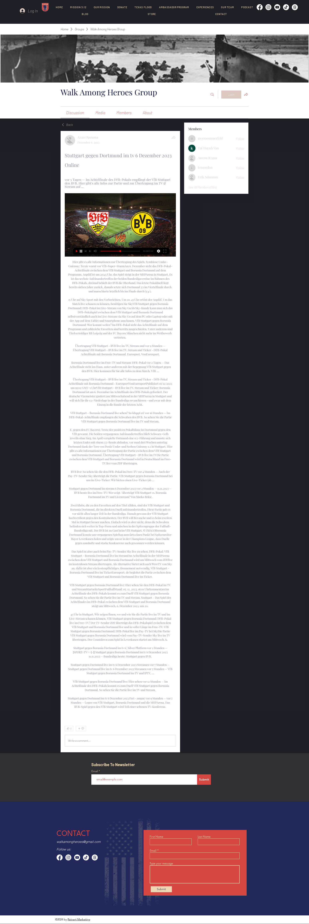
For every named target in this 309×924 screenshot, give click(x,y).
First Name (156, 836)
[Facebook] (260, 7)
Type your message (161, 863)
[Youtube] (277, 7)
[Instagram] (268, 7)
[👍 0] (69, 728)
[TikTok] (286, 7)
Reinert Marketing (79, 919)
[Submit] (204, 779)
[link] (75, 112)
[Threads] (295, 7)
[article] (120, 441)
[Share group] (246, 94)
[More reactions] (81, 728)
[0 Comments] (165, 728)
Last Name (204, 836)
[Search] (212, 95)
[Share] (173, 137)
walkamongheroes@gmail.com (79, 842)
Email (95, 771)
